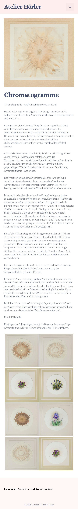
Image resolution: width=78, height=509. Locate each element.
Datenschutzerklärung (30, 489)
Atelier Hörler (22, 6)
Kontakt (48, 489)
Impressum (10, 489)
